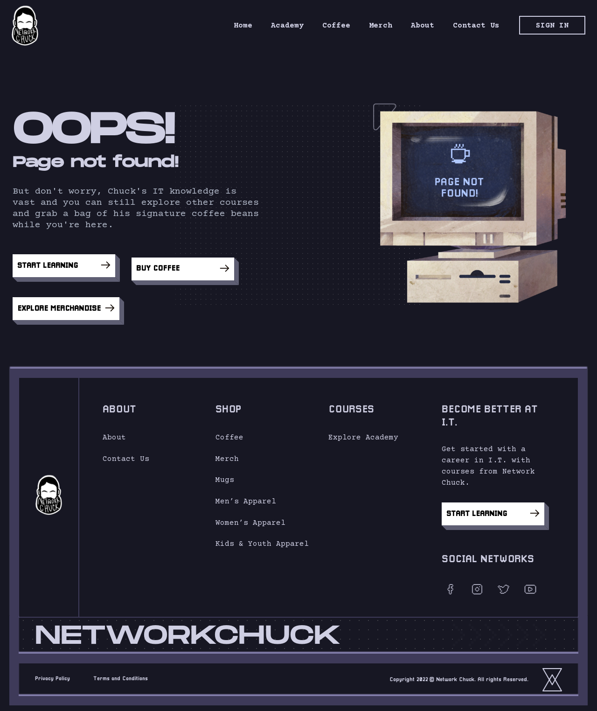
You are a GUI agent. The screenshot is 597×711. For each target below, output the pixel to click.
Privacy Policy (52, 674)
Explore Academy (363, 433)
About (114, 433)
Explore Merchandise (66, 303)
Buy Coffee (182, 266)
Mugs (224, 476)
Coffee (229, 433)
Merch (227, 455)
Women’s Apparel (250, 519)
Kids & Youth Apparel (262, 540)
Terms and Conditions (120, 674)
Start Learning (64, 266)
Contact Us (126, 455)
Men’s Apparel (245, 497)
